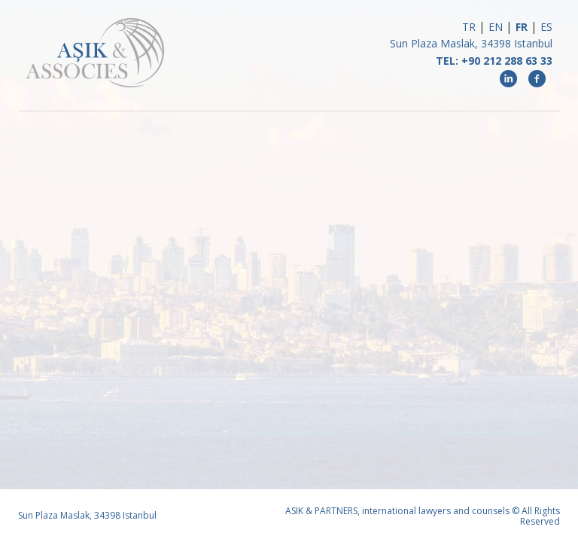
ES (546, 27)
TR (469, 27)
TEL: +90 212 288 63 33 (494, 60)
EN (495, 27)
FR (522, 27)
